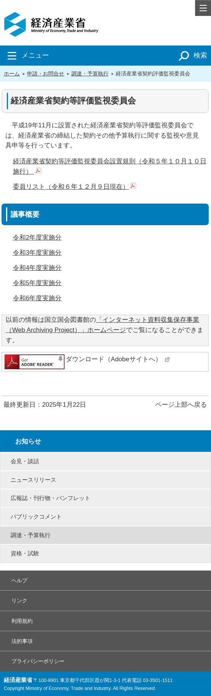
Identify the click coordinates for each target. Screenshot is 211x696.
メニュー (26, 55)
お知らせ (28, 441)
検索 (191, 55)
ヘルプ (19, 580)
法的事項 (22, 641)
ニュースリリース (33, 480)
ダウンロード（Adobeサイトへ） (118, 359)
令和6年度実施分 (37, 298)
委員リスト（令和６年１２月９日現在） (74, 186)
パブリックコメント (36, 516)
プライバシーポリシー (38, 661)
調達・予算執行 (90, 74)
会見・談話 (25, 461)
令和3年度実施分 (37, 252)
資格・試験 (25, 553)
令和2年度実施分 (37, 237)
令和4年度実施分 (37, 267)
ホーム (12, 74)
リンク (19, 600)
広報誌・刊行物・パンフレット (50, 498)
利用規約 (22, 621)
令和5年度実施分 (37, 283)
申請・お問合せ (45, 74)
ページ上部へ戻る (181, 404)
